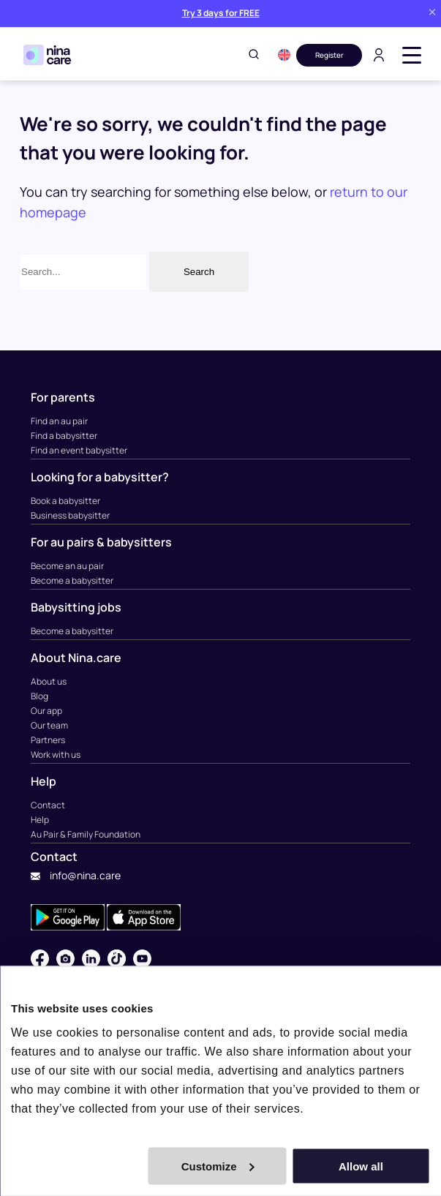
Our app (46, 710)
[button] (284, 54)
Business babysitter (70, 515)
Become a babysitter (72, 580)
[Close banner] (432, 13)
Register (329, 55)
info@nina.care (76, 875)
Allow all (361, 1165)
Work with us (55, 754)
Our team (49, 725)
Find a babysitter (64, 435)
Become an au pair (67, 566)
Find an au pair (59, 421)
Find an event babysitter (79, 450)
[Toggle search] (253, 55)
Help (40, 819)
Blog (39, 696)
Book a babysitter (65, 500)
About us (49, 681)
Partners (48, 740)
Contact (48, 805)
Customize (218, 1165)
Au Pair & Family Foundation (85, 834)
